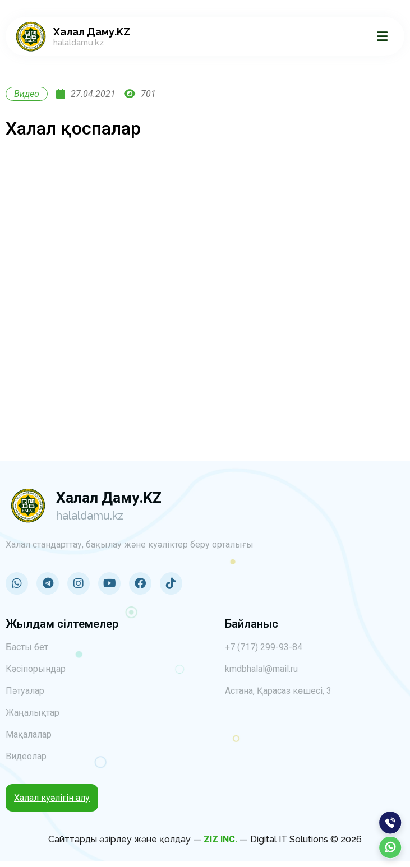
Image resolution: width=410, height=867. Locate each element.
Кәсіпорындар (36, 669)
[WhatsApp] (390, 847)
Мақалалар (29, 734)
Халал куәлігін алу (52, 797)
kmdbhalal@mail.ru (261, 669)
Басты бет (27, 647)
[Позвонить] (390, 823)
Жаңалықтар (32, 712)
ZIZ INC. (220, 839)
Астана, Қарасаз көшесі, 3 (278, 690)
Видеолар (26, 756)
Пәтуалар (25, 690)
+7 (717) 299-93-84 (263, 647)
